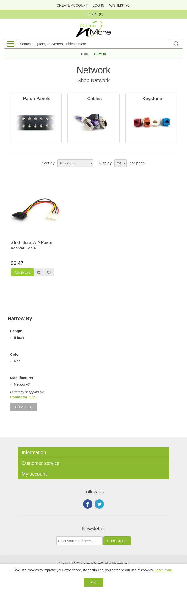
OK (93, 582)
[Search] (176, 43)
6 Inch (19, 337)
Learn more (163, 570)
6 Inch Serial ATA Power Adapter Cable (31, 245)
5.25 (32, 397)
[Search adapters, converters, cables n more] (93, 43)
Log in (98, 5)
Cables (94, 98)
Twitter (99, 504)
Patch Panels (36, 98)
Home (85, 54)
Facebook (87, 504)
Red (17, 361)
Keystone (152, 98)
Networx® (22, 384)
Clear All (23, 407)
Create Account (72, 5)
